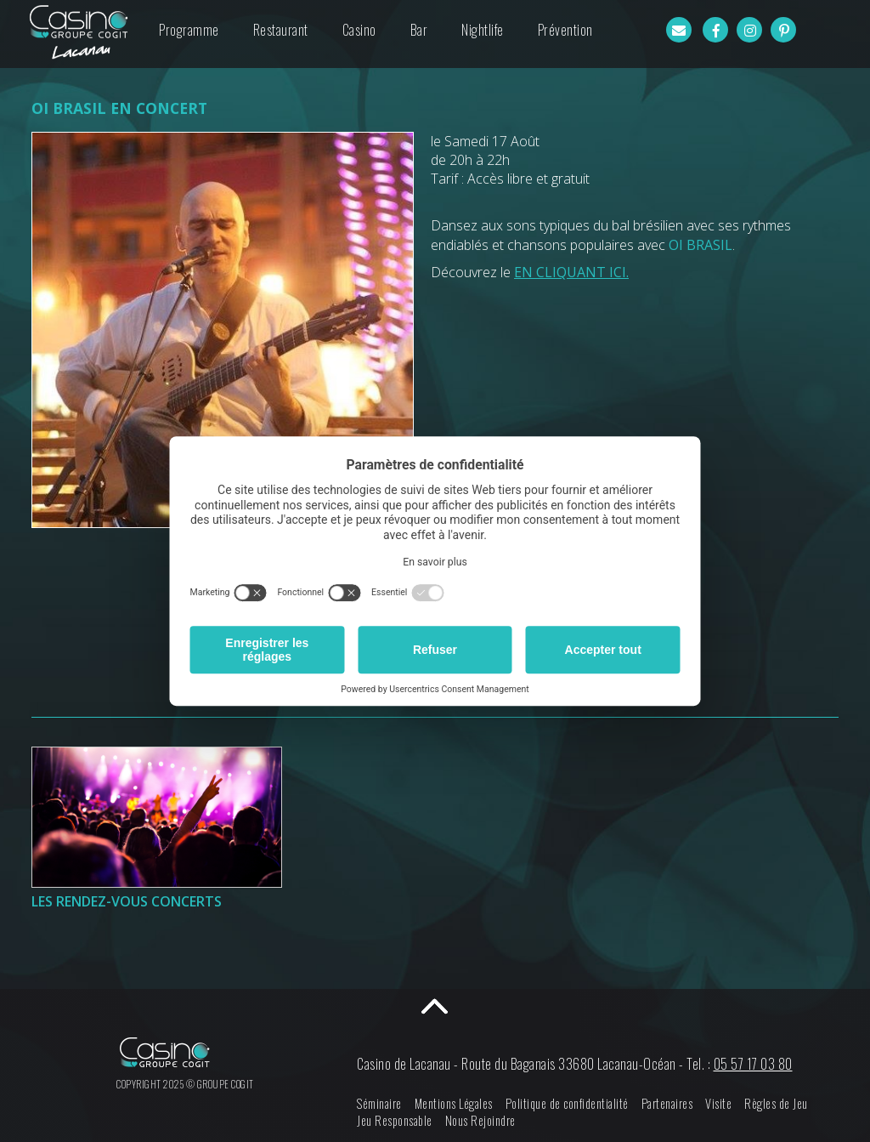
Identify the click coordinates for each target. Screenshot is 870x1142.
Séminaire (379, 1103)
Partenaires (667, 1103)
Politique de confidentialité (567, 1103)
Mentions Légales (454, 1103)
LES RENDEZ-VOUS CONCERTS (126, 901)
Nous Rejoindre (480, 1120)
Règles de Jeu (776, 1103)
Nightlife (482, 30)
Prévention (565, 30)
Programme (189, 30)
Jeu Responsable (394, 1120)
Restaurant (280, 30)
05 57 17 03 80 (753, 1064)
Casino (359, 30)
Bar (419, 30)
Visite (718, 1103)
